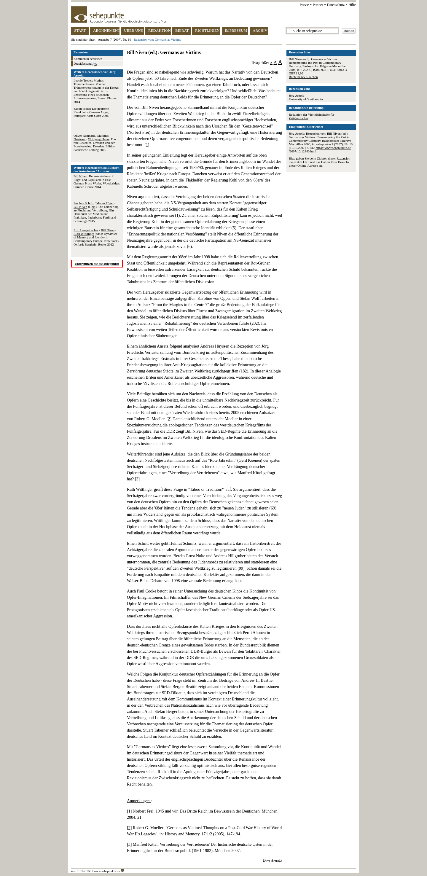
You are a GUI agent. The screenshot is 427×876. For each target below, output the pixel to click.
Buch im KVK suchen (303, 77)
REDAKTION (159, 30)
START (80, 30)
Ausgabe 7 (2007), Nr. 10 (114, 39)
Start (92, 39)
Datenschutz (336, 5)
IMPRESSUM (236, 30)
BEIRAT (182, 30)
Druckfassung (85, 64)
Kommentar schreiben (88, 58)
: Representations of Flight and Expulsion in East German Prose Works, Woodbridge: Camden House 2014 (97, 181)
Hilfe (352, 5)
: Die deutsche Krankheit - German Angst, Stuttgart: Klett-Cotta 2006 (91, 112)
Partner (318, 5)
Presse (304, 5)
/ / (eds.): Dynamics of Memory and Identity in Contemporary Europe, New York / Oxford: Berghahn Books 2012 (96, 237)
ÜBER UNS (133, 30)
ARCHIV (260, 30)
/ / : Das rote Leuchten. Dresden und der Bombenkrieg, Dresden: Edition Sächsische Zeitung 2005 (95, 143)
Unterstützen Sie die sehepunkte (97, 263)
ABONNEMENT (106, 30)
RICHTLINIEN (207, 30)
